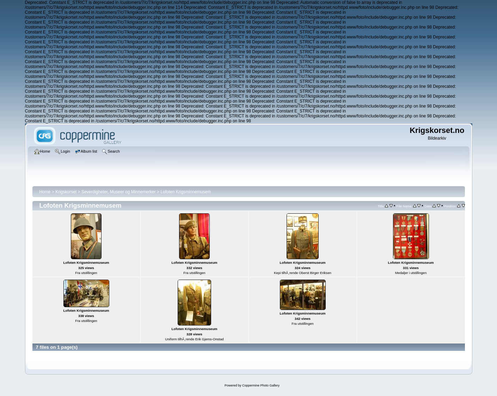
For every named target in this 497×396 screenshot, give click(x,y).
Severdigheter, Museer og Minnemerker (118, 191)
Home (45, 191)
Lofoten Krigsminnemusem (185, 191)
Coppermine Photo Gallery (261, 385)
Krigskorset (65, 191)
